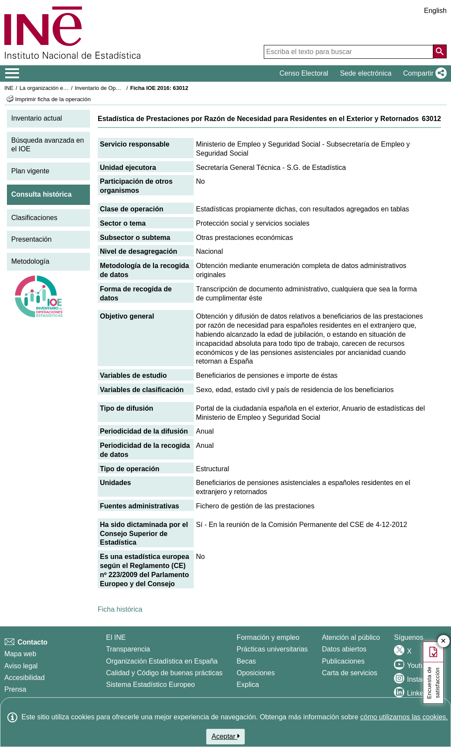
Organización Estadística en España (162, 661)
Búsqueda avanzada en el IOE (47, 145)
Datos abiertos (344, 649)
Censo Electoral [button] (303, 73)
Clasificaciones (34, 217)
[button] (423, 73)
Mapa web (20, 654)
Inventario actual (36, 118)
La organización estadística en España (67, 88)
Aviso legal (21, 666)
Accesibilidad (24, 677)
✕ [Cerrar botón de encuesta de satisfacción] (443, 641)
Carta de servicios (349, 673)
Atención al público (351, 637)
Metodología (30, 261)
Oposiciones (256, 673)
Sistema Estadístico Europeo (150, 684)
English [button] (435, 10)
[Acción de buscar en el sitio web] (440, 51)
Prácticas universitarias (272, 649)
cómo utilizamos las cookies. (404, 717)
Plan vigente (30, 171)
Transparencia (128, 649)
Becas (246, 661)
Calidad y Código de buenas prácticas (164, 673)
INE (8, 88)
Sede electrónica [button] (365, 73)
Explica (248, 684)
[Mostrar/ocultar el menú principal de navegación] (12, 73)
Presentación (31, 239)
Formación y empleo (268, 637)
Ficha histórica (120, 609)
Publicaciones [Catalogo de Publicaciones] (343, 661)
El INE (115, 637)
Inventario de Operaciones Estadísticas (123, 88)
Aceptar (225, 736)
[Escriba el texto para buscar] (348, 52)
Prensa (15, 689)
